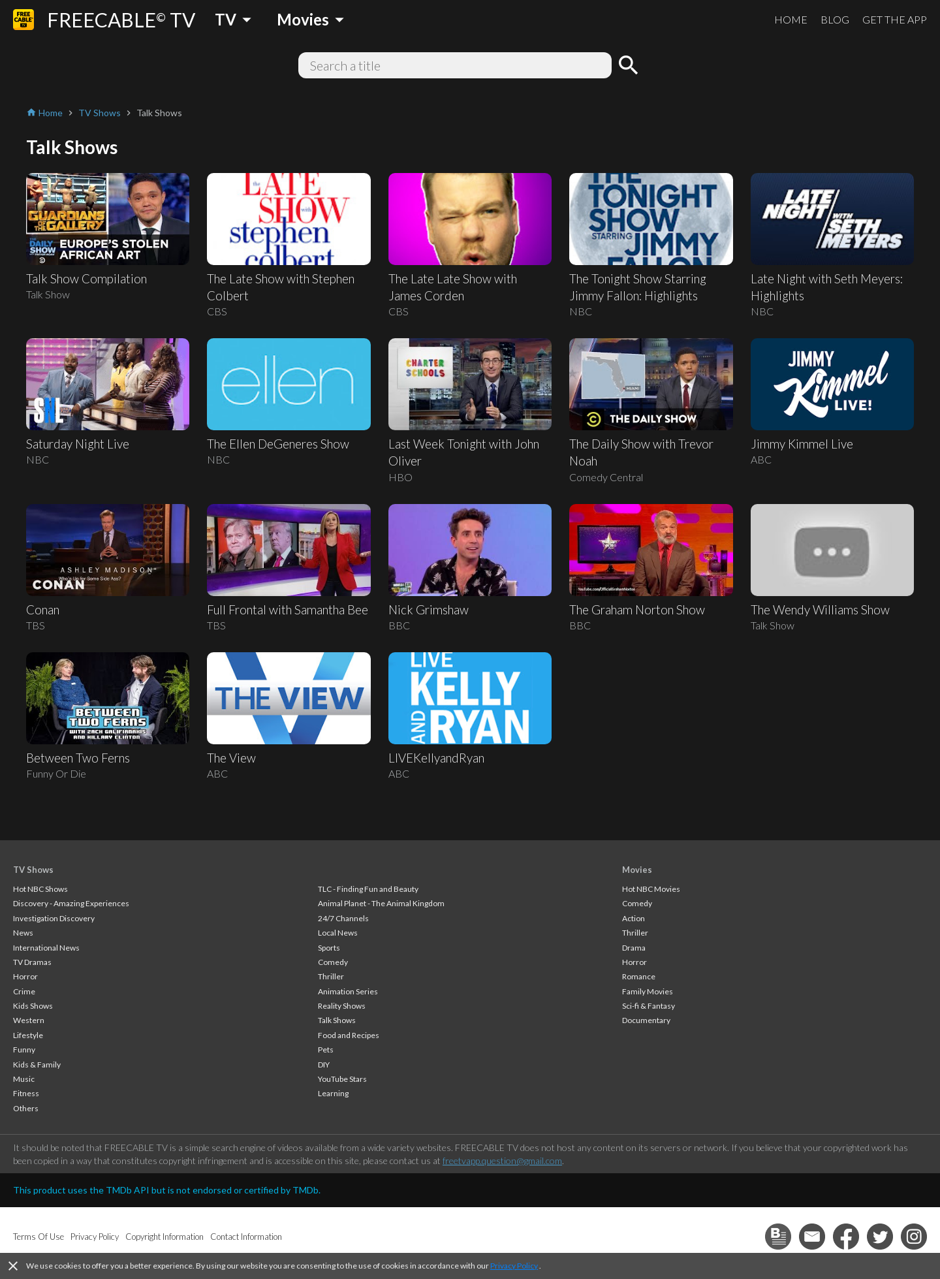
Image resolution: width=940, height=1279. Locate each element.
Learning (333, 1093)
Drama (634, 948)
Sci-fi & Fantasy (648, 1006)
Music (24, 1079)
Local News (338, 933)
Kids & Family (37, 1064)
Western (28, 1020)
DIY (324, 1064)
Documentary (646, 1020)
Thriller (331, 976)
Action (633, 918)
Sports (329, 948)
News (23, 933)
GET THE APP (894, 19)
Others (26, 1108)
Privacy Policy (514, 1266)
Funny (24, 1049)
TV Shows (33, 869)
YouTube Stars (342, 1079)
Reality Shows (342, 1006)
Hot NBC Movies (651, 889)
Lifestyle (28, 1035)
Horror (25, 976)
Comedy (333, 962)
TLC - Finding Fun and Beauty (368, 889)
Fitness (26, 1093)
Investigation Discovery (54, 918)
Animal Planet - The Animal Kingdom (381, 903)
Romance (638, 976)
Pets (326, 1049)
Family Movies (647, 991)
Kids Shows (33, 1006)
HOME (790, 19)
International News (46, 948)
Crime (24, 991)
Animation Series (348, 991)
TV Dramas (32, 962)
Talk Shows (337, 1020)
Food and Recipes (348, 1035)
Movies (637, 869)
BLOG (835, 19)
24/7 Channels (343, 918)
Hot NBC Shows (40, 889)
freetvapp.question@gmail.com (502, 1160)
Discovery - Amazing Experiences (71, 903)
